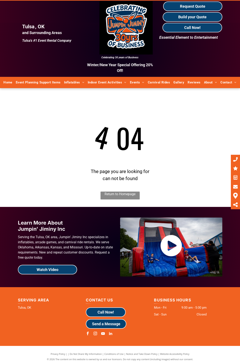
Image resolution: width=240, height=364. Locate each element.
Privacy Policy (58, 353)
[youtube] (103, 334)
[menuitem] (8, 82)
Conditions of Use (114, 353)
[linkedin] (110, 334)
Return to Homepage (120, 194)
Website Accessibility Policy (174, 353)
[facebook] (87, 334)
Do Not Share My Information (86, 353)
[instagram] (95, 334)
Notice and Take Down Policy (142, 353)
